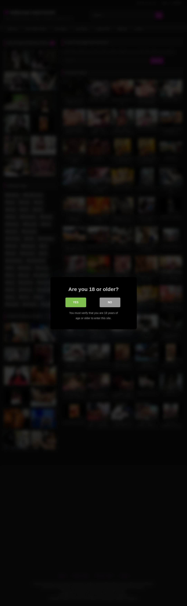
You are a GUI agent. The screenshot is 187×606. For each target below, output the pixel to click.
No (110, 302)
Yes (75, 302)
